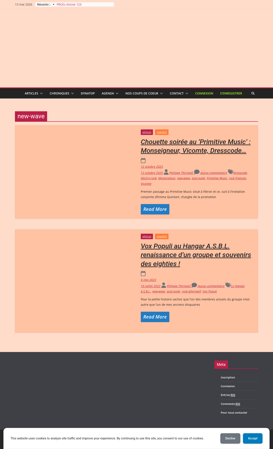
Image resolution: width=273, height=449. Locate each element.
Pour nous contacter (234, 412)
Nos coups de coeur (141, 93)
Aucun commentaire (210, 173)
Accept (252, 438)
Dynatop (88, 93)
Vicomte (146, 184)
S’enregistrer (231, 93)
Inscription (228, 377)
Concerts (162, 132)
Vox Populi (210, 291)
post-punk (198, 178)
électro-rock (149, 178)
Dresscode (240, 173)
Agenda (108, 93)
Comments (230, 404)
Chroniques (59, 93)
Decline (230, 438)
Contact (177, 93)
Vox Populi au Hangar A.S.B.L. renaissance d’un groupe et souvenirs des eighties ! (196, 255)
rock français (237, 178)
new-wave (183, 178)
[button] (40, 93)
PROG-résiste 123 (69, 4)
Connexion (204, 93)
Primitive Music (217, 178)
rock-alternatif (191, 291)
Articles (31, 93)
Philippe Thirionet (181, 173)
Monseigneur (167, 178)
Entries (228, 395)
